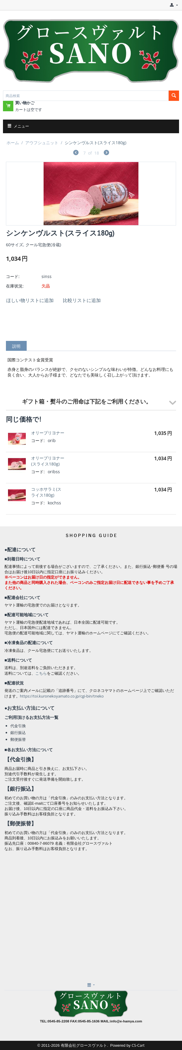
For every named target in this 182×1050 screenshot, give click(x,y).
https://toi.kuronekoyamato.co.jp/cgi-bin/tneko (62, 696)
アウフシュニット (41, 142)
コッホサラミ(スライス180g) (46, 492)
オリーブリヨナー (47, 433)
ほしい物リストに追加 (30, 300)
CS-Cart (138, 1045)
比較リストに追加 (82, 300)
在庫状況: (15, 286)
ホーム (13, 142)
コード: (13, 276)
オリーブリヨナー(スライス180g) (47, 461)
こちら (41, 673)
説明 (16, 346)
